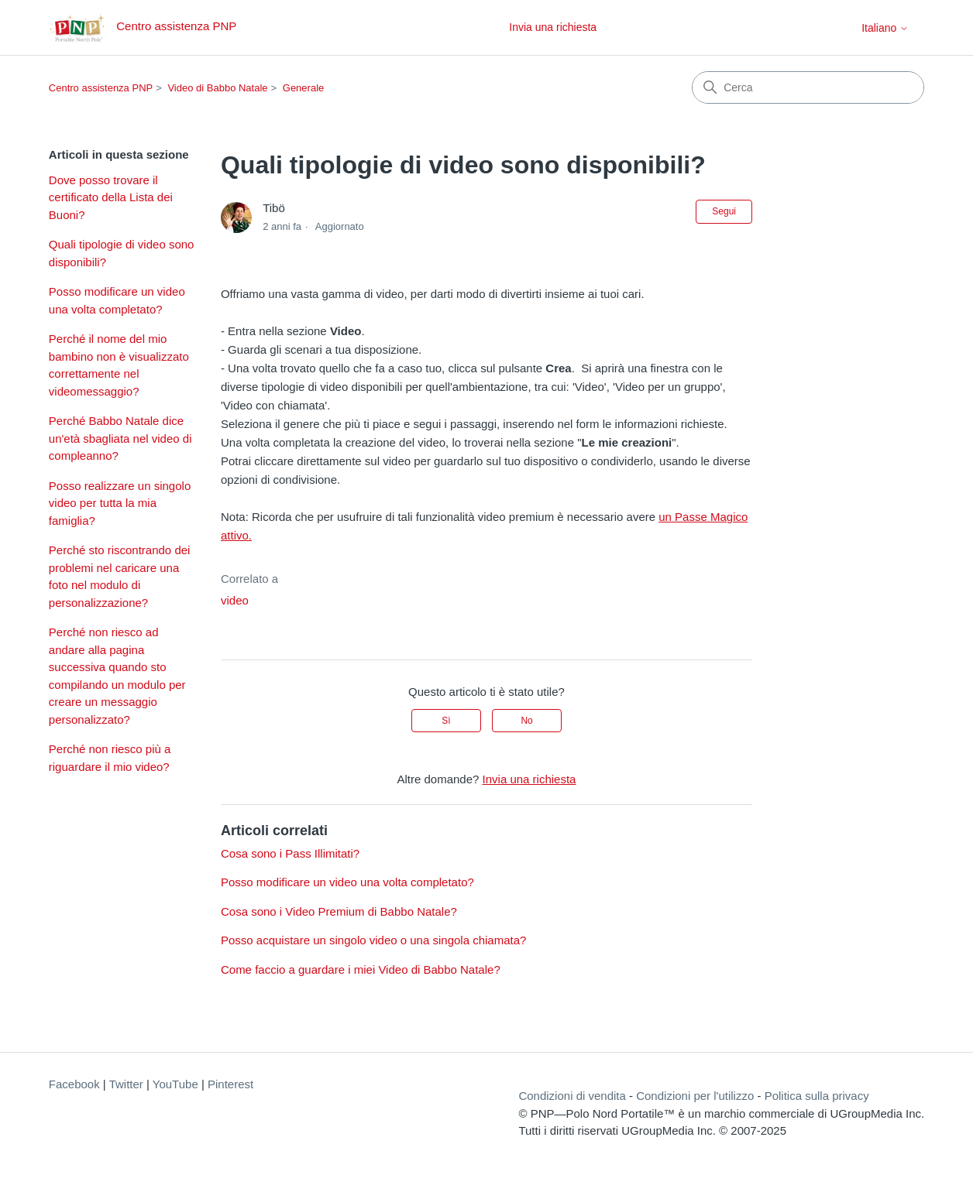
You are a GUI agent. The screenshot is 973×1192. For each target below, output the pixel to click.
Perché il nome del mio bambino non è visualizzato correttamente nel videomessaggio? (119, 365)
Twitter (126, 1084)
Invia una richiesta (553, 27)
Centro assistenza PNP (101, 88)
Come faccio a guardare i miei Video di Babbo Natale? (360, 969)
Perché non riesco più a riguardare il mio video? (110, 757)
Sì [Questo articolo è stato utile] (446, 720)
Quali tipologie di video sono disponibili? (121, 253)
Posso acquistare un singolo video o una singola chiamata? (373, 940)
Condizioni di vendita (571, 1095)
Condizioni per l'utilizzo (695, 1095)
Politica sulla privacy (817, 1095)
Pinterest (230, 1084)
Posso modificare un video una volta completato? (117, 300)
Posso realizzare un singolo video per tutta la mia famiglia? (120, 503)
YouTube (175, 1084)
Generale (303, 88)
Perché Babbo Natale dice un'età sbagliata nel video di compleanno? (120, 438)
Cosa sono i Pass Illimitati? (290, 853)
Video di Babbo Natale (217, 88)
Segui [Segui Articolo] (724, 211)
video (235, 600)
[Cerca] (808, 87)
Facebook (74, 1084)
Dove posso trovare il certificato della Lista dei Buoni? (111, 197)
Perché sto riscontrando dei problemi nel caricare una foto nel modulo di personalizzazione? (120, 576)
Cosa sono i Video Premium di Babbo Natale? (339, 911)
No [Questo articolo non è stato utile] (526, 720)
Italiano (885, 28)
